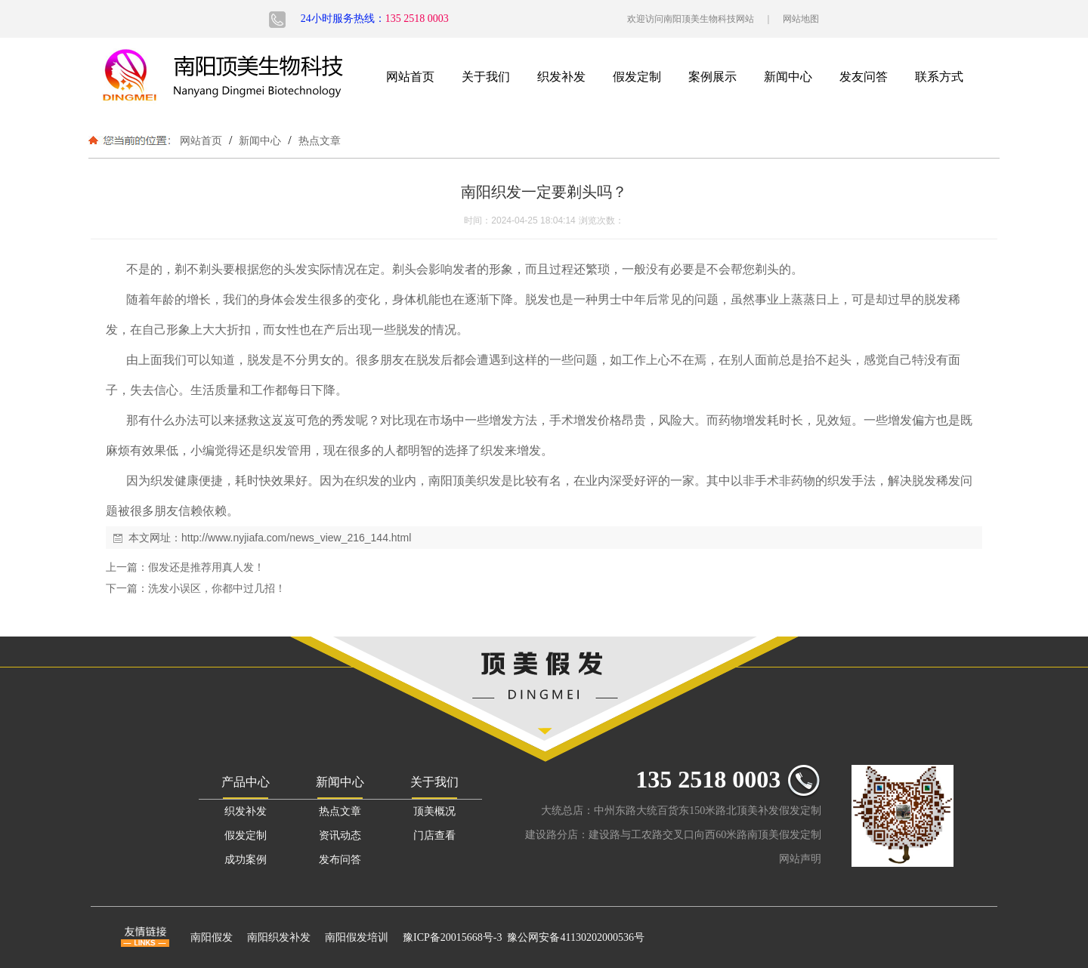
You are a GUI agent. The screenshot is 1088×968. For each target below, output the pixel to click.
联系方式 (939, 76)
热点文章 (318, 140)
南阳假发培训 (356, 937)
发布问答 (340, 859)
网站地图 (801, 19)
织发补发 (561, 76)
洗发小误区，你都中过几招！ (217, 588)
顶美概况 (434, 811)
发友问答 (863, 76)
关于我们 (486, 76)
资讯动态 (340, 835)
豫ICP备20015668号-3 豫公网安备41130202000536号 (523, 937)
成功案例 (245, 859)
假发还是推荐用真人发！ (206, 567)
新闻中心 (788, 76)
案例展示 (712, 76)
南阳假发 (211, 937)
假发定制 (637, 76)
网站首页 (410, 76)
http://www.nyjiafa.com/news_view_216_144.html (296, 538)
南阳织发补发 (279, 937)
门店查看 (434, 835)
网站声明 (800, 859)
